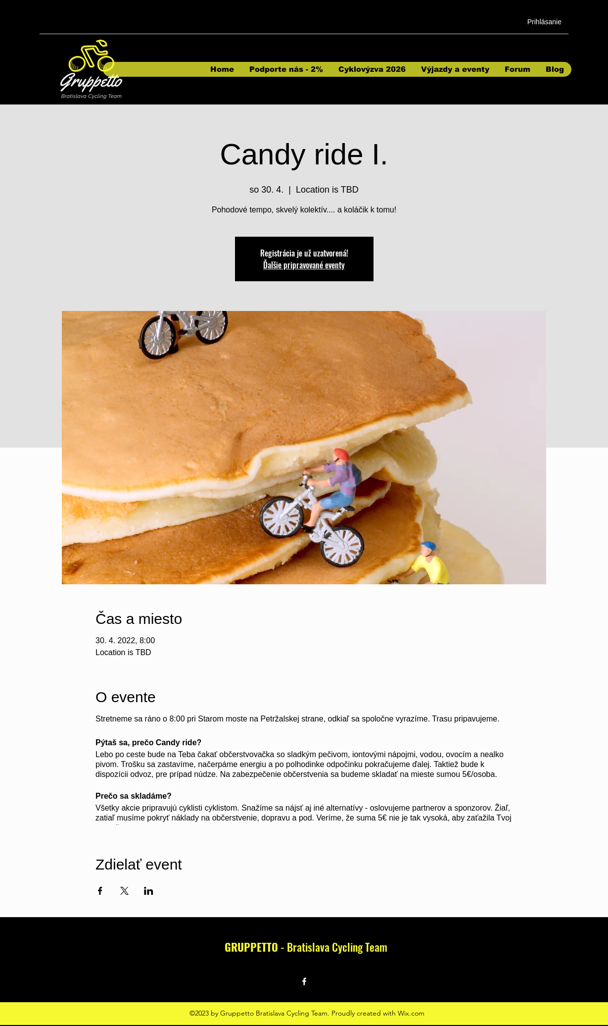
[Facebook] (304, 981)
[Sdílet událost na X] (124, 891)
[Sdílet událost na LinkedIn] (148, 891)
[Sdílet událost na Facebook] (100, 891)
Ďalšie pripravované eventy (304, 265)
